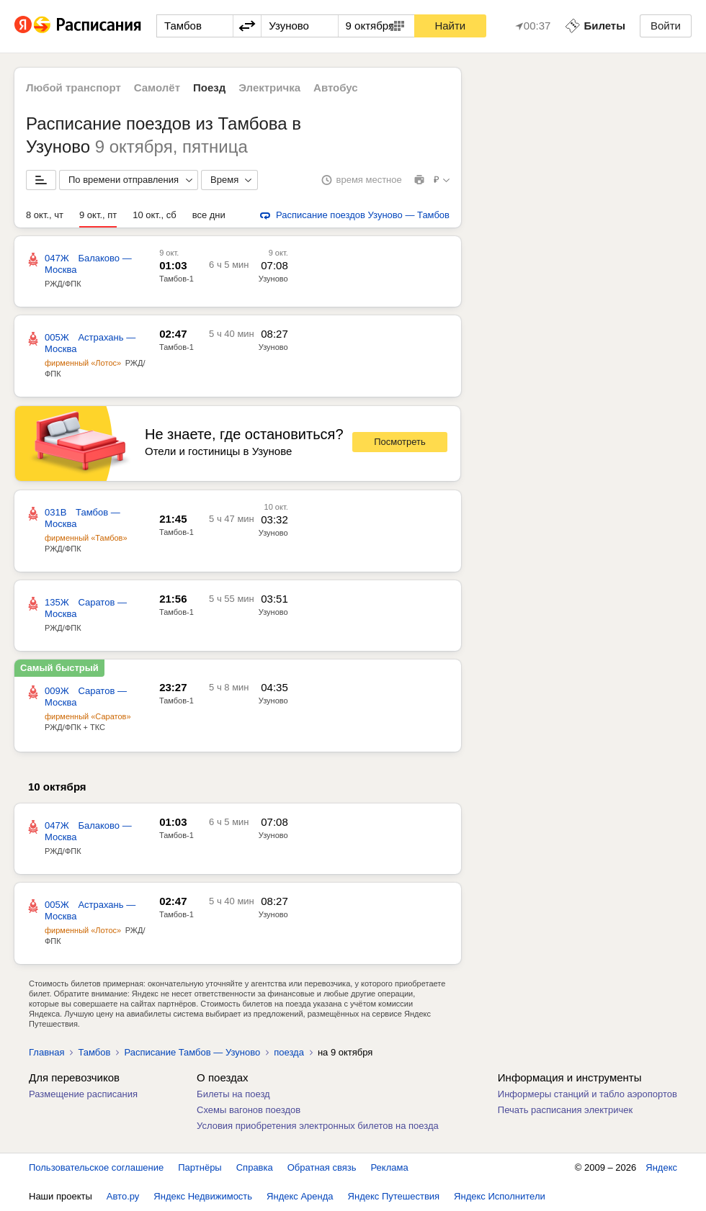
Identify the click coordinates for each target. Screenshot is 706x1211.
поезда (289, 1052)
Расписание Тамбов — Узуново (192, 1052)
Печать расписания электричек (565, 1109)
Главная (46, 1052)
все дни (208, 215)
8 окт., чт (44, 215)
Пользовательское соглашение (96, 1167)
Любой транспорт (73, 87)
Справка (254, 1167)
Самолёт (157, 87)
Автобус (335, 87)
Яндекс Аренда (300, 1196)
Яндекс (661, 1167)
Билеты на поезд (233, 1094)
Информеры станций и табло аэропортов (587, 1094)
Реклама (389, 1167)
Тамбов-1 (176, 278)
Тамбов (94, 1052)
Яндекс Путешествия (394, 1196)
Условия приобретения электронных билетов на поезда (318, 1125)
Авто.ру (123, 1196)
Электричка (269, 87)
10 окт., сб (154, 215)
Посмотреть (400, 441)
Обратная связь (322, 1167)
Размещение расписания (83, 1094)
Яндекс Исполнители (499, 1196)
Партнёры (199, 1167)
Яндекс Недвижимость (202, 1196)
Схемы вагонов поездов (248, 1109)
